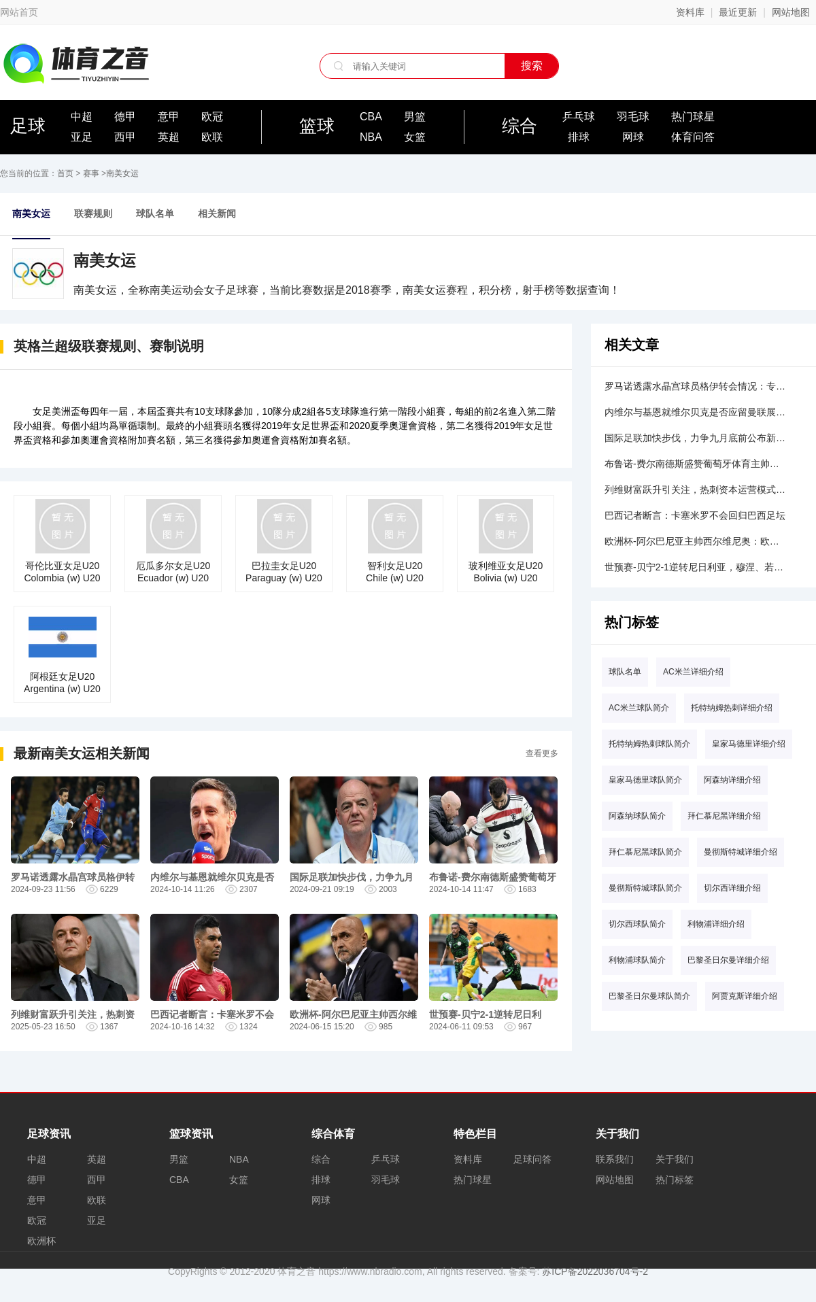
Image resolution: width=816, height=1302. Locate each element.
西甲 (125, 137)
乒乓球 (578, 116)
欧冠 (212, 116)
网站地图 (791, 12)
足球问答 (532, 1159)
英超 (169, 137)
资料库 (690, 12)
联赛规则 (93, 213)
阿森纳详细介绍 (732, 780)
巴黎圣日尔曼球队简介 (649, 996)
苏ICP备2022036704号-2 (595, 1271)
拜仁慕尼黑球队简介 (645, 852)
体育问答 (693, 137)
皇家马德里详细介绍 (748, 744)
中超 (81, 116)
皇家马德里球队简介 (645, 780)
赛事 (91, 173)
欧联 (212, 137)
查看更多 (542, 753)
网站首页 (19, 12)
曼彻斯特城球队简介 (645, 888)
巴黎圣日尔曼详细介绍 (728, 960)
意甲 (169, 116)
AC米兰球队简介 (639, 708)
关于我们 (675, 1159)
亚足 (81, 137)
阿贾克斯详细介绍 (744, 996)
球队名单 (155, 213)
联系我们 (615, 1159)
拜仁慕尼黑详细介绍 (724, 816)
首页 (65, 173)
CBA (371, 116)
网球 (633, 137)
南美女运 (122, 173)
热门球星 (693, 116)
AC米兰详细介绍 (693, 671)
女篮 (415, 137)
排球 (579, 137)
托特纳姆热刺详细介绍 (731, 708)
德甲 (125, 116)
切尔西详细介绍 (732, 888)
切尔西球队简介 (637, 924)
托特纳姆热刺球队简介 (649, 744)
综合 (519, 126)
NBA (371, 137)
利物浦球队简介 (637, 960)
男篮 (415, 116)
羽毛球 (633, 116)
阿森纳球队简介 (637, 816)
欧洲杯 (41, 1240)
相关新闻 (217, 213)
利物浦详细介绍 (716, 924)
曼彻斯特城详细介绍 (740, 852)
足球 (28, 126)
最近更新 (738, 12)
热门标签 (675, 1179)
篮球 (317, 126)
